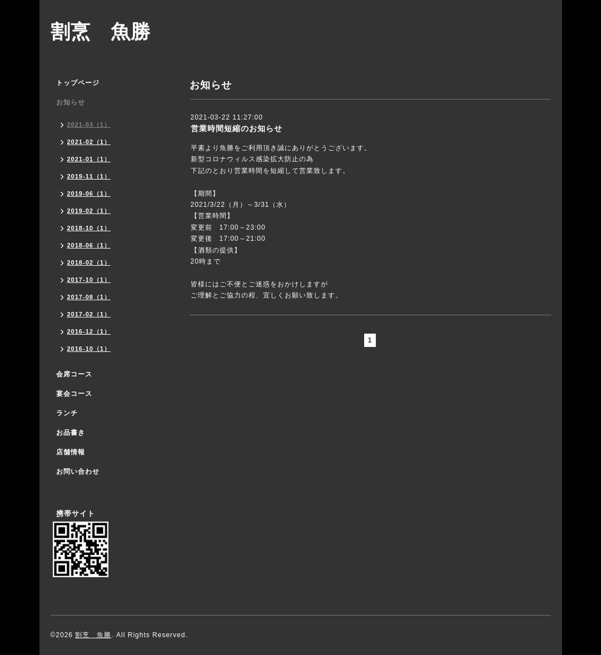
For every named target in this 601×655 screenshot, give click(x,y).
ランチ (67, 413)
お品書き (70, 432)
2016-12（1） (89, 331)
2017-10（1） (89, 279)
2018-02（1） (89, 262)
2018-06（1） (89, 245)
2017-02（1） (89, 314)
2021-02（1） (89, 141)
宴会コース (74, 394)
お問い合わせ (78, 471)
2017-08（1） (89, 297)
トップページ (78, 83)
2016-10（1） (89, 348)
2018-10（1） (89, 228)
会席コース (74, 374)
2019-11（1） (89, 176)
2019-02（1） (89, 210)
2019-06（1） (89, 193)
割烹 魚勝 (101, 31)
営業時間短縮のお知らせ (236, 128)
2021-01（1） (89, 159)
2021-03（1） (89, 124)
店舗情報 (70, 452)
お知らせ (70, 102)
